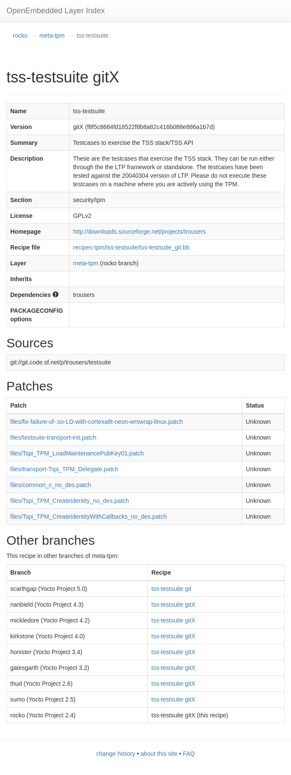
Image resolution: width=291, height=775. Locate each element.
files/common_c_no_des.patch (50, 484)
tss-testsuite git (171, 588)
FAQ (189, 753)
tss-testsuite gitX (173, 604)
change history (115, 753)
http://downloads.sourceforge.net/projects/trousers (139, 231)
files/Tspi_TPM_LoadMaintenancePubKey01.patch (77, 453)
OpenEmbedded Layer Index (55, 10)
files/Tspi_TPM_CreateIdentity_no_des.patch (69, 500)
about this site (159, 753)
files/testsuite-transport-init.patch (53, 437)
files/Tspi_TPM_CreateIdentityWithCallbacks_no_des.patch (88, 516)
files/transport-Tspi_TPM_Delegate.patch (64, 469)
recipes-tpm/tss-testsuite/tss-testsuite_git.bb (131, 247)
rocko (20, 35)
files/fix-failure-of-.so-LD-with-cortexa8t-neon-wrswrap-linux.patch (96, 421)
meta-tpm (52, 35)
